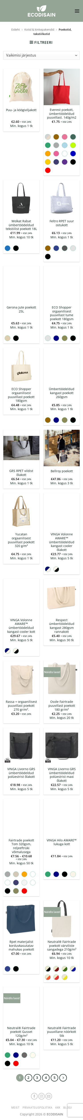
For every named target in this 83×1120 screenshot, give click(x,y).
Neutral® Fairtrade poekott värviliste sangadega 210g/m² (61, 945)
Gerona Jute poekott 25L (21, 309)
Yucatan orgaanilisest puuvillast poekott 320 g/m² (21, 540)
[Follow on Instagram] (41, 1096)
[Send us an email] (48, 1096)
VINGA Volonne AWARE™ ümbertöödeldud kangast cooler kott (21, 626)
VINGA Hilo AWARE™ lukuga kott (62, 842)
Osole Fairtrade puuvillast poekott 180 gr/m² (61, 705)
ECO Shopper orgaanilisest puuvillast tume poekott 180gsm (61, 313)
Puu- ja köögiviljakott (21, 110)
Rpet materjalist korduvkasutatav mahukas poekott (21, 945)
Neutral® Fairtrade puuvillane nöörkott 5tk (61, 1032)
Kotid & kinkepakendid (39, 29)
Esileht (15, 29)
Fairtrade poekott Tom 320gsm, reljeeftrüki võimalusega (21, 846)
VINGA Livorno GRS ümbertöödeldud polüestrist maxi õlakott (62, 775)
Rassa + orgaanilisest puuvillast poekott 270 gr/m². (21, 705)
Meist (15, 1107)
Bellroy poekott (62, 471)
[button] (77, 11)
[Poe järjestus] (41, 55)
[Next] (63, 1077)
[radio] (47, 137)
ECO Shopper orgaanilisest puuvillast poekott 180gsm (21, 395)
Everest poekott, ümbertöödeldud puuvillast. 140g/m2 (61, 113)
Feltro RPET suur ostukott (62, 223)
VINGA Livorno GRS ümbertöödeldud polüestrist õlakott (21, 773)
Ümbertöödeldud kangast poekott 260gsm (61, 393)
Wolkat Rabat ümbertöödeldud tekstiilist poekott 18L (21, 225)
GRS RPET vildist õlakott (21, 473)
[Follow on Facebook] (34, 1096)
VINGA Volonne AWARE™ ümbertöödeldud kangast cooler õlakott (61, 542)
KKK (57, 1107)
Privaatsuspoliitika (37, 1107)
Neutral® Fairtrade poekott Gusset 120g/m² (21, 1032)
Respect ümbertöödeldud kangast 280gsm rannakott (61, 626)
